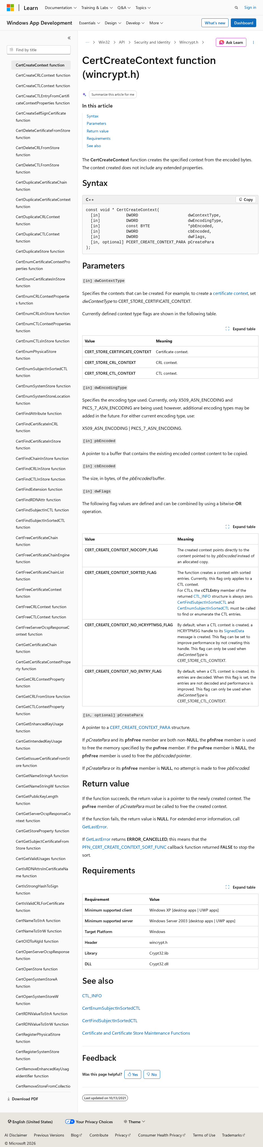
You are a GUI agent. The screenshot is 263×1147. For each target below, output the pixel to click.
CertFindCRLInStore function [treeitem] (41, 468)
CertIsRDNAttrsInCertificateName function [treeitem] (42, 872)
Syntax (92, 116)
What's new (215, 22)
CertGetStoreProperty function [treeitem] (42, 830)
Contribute (99, 1135)
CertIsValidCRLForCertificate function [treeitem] (40, 907)
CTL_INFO (202, 596)
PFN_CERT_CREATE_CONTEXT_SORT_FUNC (124, 847)
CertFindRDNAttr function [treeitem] (38, 499)
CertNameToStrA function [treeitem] (38, 920)
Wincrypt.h (188, 42)
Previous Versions (49, 1135)
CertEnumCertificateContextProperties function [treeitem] (43, 265)
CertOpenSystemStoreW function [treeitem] (37, 1000)
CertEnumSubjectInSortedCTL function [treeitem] (42, 372)
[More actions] (253, 42)
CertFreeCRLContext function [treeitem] (41, 606)
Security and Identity (152, 42)
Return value (97, 131)
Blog (75, 1135)
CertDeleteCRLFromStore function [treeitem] (37, 151)
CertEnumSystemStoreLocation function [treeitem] (43, 399)
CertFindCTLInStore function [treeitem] (40, 479)
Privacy (121, 1135)
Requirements (98, 138)
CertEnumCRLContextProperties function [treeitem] (42, 299)
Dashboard (243, 22)
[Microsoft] (10, 7)
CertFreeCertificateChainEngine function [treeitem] (42, 558)
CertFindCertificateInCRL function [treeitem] (37, 427)
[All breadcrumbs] (87, 42)
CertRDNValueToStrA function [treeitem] (42, 1013)
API (122, 42)
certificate (222, 293)
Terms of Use (204, 1135)
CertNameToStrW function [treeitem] (39, 931)
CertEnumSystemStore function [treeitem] (43, 386)
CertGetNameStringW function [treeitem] (42, 786)
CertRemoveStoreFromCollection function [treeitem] (43, 1089)
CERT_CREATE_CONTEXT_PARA (140, 727)
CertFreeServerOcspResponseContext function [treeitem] (42, 631)
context (241, 293)
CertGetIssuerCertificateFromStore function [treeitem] (43, 762)
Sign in (250, 7)
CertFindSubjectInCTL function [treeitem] (42, 510)
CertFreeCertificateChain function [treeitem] (37, 541)
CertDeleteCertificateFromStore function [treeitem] (43, 134)
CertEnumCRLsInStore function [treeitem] (43, 313)
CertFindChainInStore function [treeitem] (42, 458)
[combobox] (39, 49)
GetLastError (94, 826)
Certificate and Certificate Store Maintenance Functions (136, 1033)
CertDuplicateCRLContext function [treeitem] (38, 220)
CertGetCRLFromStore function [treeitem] (43, 696)
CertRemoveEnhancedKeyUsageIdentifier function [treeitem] (42, 1072)
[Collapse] (69, 38)
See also (94, 145)
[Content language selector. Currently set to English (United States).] (30, 1121)
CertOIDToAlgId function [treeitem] (37, 941)
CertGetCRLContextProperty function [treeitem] (40, 682)
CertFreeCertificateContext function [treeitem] (39, 593)
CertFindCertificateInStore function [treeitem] (38, 444)
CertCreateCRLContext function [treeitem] (43, 75)
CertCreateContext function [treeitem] (40, 65)
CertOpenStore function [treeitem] (37, 969)
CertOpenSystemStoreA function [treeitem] (36, 982)
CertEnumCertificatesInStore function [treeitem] (40, 282)
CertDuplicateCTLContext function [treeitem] (38, 237)
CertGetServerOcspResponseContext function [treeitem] (43, 817)
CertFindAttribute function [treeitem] (39, 413)
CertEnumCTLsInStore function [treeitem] (42, 341)
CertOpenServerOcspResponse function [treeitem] (42, 955)
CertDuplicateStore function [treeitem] (40, 251)
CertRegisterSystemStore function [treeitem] (37, 1055)
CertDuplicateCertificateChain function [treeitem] (41, 185)
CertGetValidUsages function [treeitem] (41, 858)
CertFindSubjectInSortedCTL (202, 602)
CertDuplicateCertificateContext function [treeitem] (43, 203)
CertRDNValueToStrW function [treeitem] (42, 1024)
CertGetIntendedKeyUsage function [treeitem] (39, 744)
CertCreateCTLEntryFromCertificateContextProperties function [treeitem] (43, 99)
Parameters (96, 123)
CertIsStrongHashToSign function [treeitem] (37, 889)
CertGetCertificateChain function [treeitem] (36, 648)
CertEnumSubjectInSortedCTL (203, 608)
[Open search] (236, 8)
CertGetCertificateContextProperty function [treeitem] (43, 665)
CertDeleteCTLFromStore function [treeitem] (37, 168)
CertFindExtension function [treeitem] (39, 489)
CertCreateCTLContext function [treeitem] (43, 85)
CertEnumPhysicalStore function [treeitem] (36, 355)
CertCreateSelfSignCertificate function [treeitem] (41, 116)
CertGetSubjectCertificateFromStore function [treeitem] (42, 845)
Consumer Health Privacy (160, 1135)
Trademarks (232, 1135)
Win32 (104, 42)
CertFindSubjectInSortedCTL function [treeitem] (40, 524)
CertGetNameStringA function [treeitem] (42, 775)
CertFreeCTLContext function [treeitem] (41, 616)
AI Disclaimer (16, 1135)
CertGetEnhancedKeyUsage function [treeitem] (39, 727)
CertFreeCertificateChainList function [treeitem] (40, 575)
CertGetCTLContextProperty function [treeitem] (40, 710)
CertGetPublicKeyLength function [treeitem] (37, 800)
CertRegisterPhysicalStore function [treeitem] (38, 1038)
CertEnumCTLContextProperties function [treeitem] (43, 327)
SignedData (234, 630)
